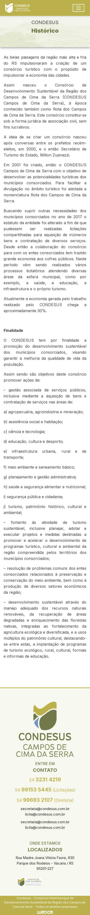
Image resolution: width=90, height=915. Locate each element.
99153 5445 (45, 789)
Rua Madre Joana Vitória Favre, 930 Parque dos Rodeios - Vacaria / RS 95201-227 (45, 863)
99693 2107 (45, 800)
